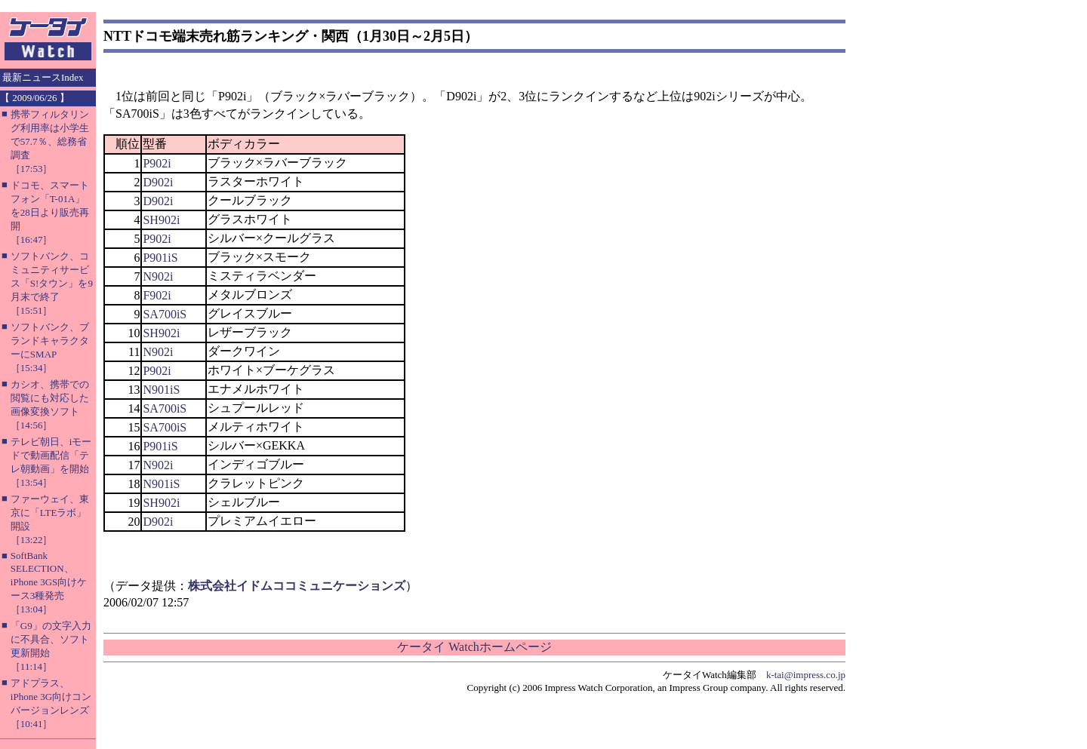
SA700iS (164, 314)
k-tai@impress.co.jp (805, 674)
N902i (158, 276)
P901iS (160, 257)
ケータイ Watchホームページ (474, 646)
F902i (157, 295)
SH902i (161, 219)
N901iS (161, 389)
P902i (157, 163)
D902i (158, 182)
